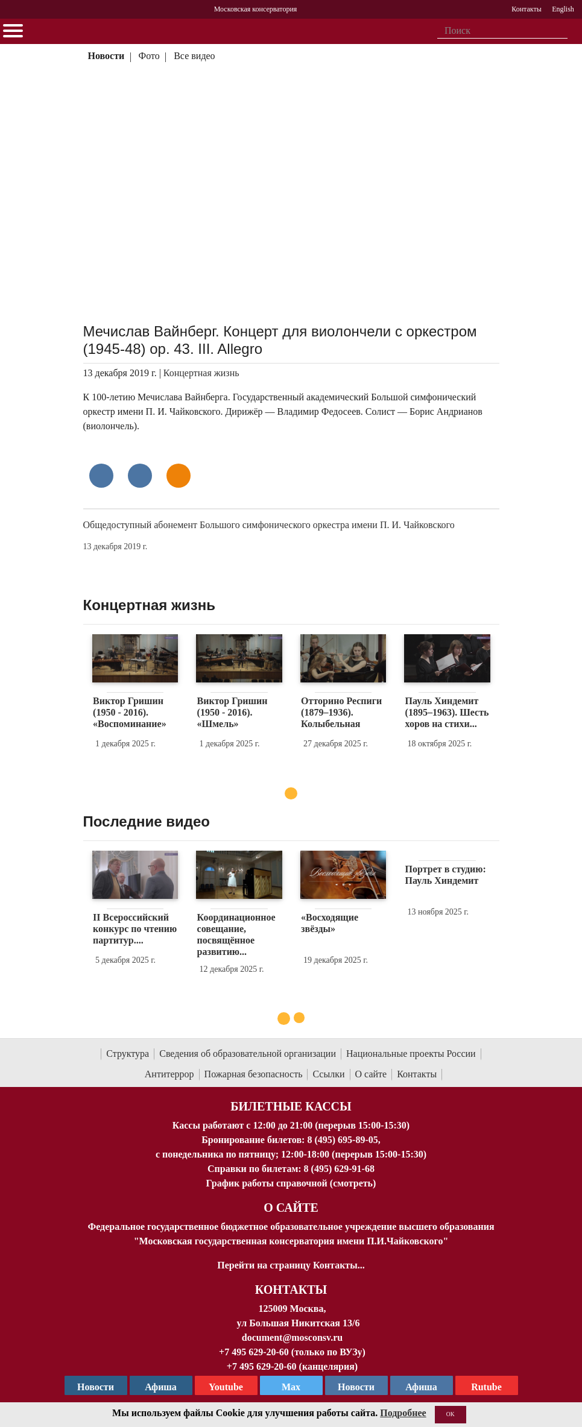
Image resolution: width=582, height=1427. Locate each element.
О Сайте (291, 1207)
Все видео (194, 56)
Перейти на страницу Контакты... (290, 1265)
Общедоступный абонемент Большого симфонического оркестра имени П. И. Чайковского (269, 525)
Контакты (417, 1074)
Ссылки (328, 1074)
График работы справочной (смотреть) (291, 1183)
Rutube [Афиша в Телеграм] (486, 1387)
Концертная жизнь (201, 373)
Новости (105, 56)
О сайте (371, 1074)
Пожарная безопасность (253, 1074)
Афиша (421, 1387)
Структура (127, 1053)
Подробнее (403, 1413)
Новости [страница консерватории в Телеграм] (95, 1387)
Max (291, 1387)
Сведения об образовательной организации (247, 1053)
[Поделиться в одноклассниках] (178, 476)
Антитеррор (169, 1074)
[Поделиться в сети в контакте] (101, 476)
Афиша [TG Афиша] (161, 1387)
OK (450, 1414)
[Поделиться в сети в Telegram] (140, 476)
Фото (149, 56)
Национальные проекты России (411, 1053)
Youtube (226, 1387)
